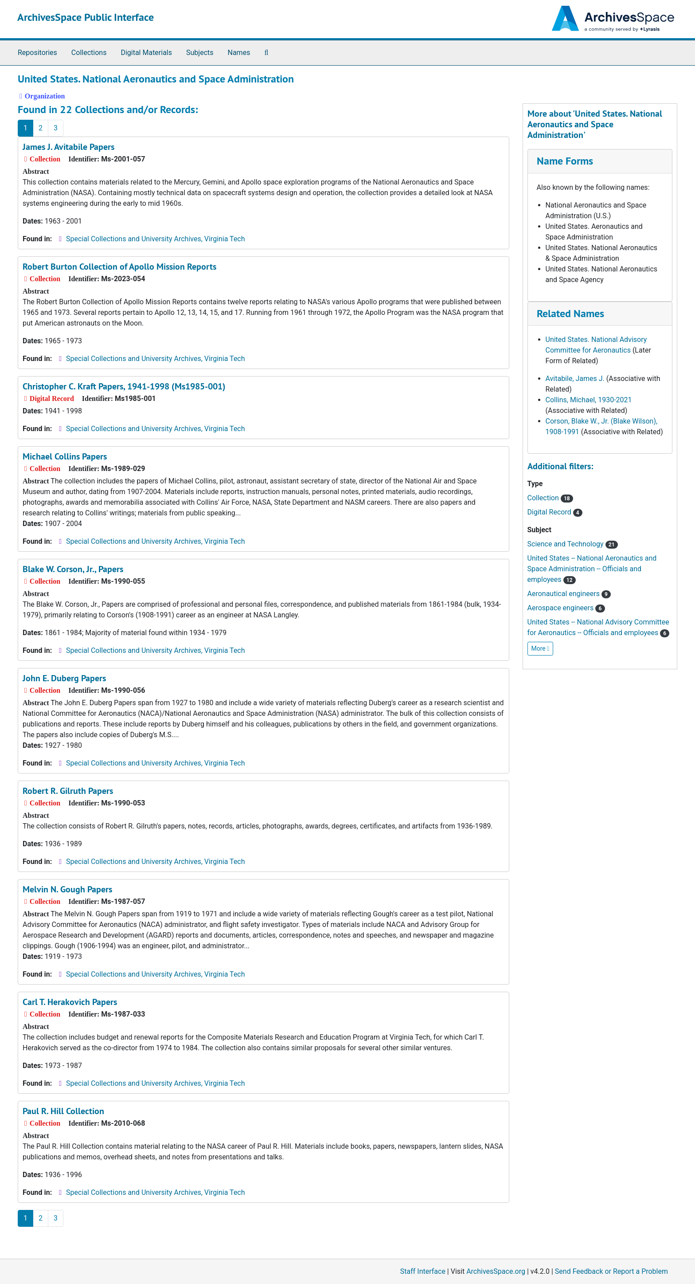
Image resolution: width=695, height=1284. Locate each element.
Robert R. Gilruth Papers (68, 791)
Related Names (570, 313)
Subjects (199, 52)
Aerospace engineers (566, 608)
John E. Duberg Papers (64, 678)
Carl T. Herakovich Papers (70, 1002)
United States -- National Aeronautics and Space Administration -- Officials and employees (592, 569)
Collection (550, 498)
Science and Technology (572, 544)
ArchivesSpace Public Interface (85, 17)
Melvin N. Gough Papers (67, 889)
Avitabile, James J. (575, 378)
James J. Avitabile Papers (68, 147)
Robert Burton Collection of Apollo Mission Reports (119, 266)
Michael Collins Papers (65, 456)
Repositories (37, 52)
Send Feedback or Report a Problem (611, 1271)
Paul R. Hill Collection (63, 1111)
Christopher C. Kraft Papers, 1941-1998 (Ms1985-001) (124, 386)
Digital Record (554, 512)
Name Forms (565, 161)
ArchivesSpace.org (495, 1271)
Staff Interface (422, 1271)
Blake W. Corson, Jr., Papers (73, 569)
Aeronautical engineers (569, 593)
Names (239, 52)
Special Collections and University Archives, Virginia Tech (155, 239)
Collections (89, 52)
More (540, 648)
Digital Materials (146, 52)
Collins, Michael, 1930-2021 (589, 400)
